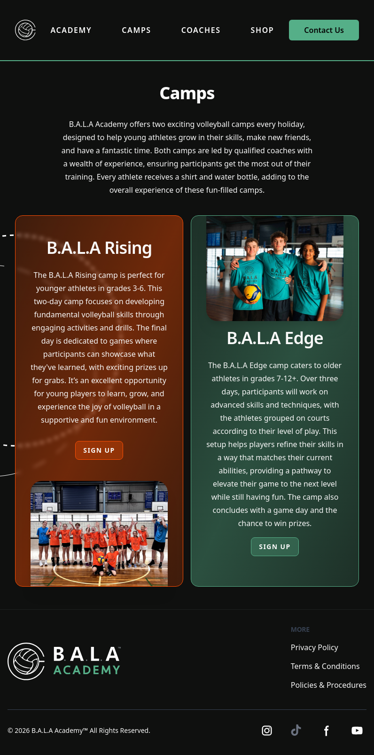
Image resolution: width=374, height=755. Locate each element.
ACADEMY (71, 30)
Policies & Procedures (328, 685)
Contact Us (324, 30)
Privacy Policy (314, 647)
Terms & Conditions (325, 666)
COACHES (201, 30)
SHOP (262, 30)
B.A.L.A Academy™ (59, 730)
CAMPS (136, 30)
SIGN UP (99, 450)
